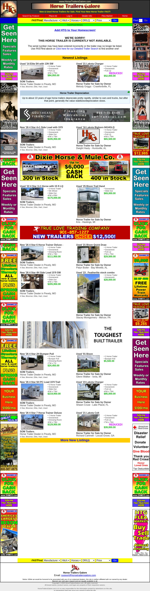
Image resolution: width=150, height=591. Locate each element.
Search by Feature (30, 16)
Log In (69, 16)
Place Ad (53, 16)
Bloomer (29, 87)
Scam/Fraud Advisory (75, 25)
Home (125, 16)
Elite (36, 87)
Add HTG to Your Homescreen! (75, 30)
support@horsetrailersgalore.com (78, 575)
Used (45, 87)
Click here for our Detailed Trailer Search (77, 48)
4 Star (22, 87)
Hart (40, 87)
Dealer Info (87, 16)
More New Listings (75, 440)
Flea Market (107, 16)
